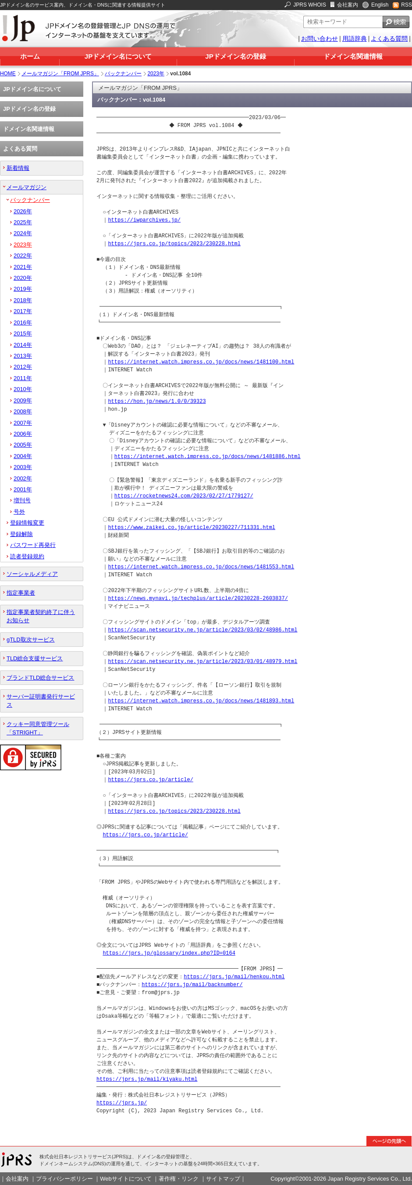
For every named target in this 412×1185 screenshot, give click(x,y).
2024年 (23, 233)
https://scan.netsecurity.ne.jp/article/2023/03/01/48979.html (202, 661)
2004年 (23, 456)
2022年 (23, 255)
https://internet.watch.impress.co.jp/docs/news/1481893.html (201, 701)
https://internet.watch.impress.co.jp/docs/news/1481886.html (207, 456)
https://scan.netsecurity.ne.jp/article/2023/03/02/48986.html (202, 630)
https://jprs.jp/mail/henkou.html (234, 976)
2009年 (23, 400)
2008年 (23, 411)
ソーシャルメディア (32, 574)
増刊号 (22, 500)
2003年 (23, 467)
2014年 (23, 345)
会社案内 (347, 5)
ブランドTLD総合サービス (40, 677)
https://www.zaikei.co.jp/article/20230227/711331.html (191, 527)
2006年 (23, 433)
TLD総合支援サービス (35, 658)
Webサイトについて (125, 1178)
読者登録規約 (27, 556)
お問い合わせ (319, 38)
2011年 (23, 378)
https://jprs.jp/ (121, 1103)
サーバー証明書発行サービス (41, 700)
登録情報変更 (27, 522)
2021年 (23, 267)
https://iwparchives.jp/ (144, 220)
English (379, 5)
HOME (8, 74)
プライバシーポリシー (64, 1178)
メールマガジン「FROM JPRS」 (60, 74)
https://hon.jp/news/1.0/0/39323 (157, 401)
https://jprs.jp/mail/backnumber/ (192, 984)
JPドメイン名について (118, 56)
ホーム (30, 56)
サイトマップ (223, 1178)
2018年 (23, 300)
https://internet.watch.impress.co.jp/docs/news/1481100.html (201, 362)
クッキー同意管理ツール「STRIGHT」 (38, 728)
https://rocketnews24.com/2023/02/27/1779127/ (183, 496)
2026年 (23, 211)
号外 (19, 511)
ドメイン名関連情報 (353, 56)
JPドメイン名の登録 (235, 56)
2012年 (23, 366)
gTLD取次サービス (31, 639)
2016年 (23, 322)
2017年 (23, 311)
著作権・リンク (179, 1178)
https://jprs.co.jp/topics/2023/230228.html (174, 243)
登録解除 (21, 534)
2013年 (23, 356)
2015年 (23, 333)
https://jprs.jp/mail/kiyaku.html (146, 1079)
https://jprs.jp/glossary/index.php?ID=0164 (169, 953)
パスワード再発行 (33, 545)
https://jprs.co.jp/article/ (150, 779)
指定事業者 (21, 592)
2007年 (23, 423)
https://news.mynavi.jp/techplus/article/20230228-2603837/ (198, 598)
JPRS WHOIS (309, 5)
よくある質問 (389, 38)
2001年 (23, 489)
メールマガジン (26, 187)
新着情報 (18, 168)
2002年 (23, 478)
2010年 (23, 389)
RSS (406, 5)
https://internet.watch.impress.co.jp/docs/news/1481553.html (201, 567)
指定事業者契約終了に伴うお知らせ (41, 616)
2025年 (23, 222)
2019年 (23, 289)
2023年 (155, 74)
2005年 (23, 444)
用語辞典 (354, 38)
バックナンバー (123, 74)
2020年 (23, 278)
